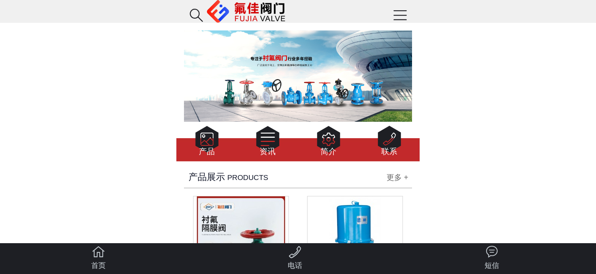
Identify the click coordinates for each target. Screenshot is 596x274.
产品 (207, 142)
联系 (389, 142)
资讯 (268, 142)
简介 (329, 142)
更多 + (397, 177)
